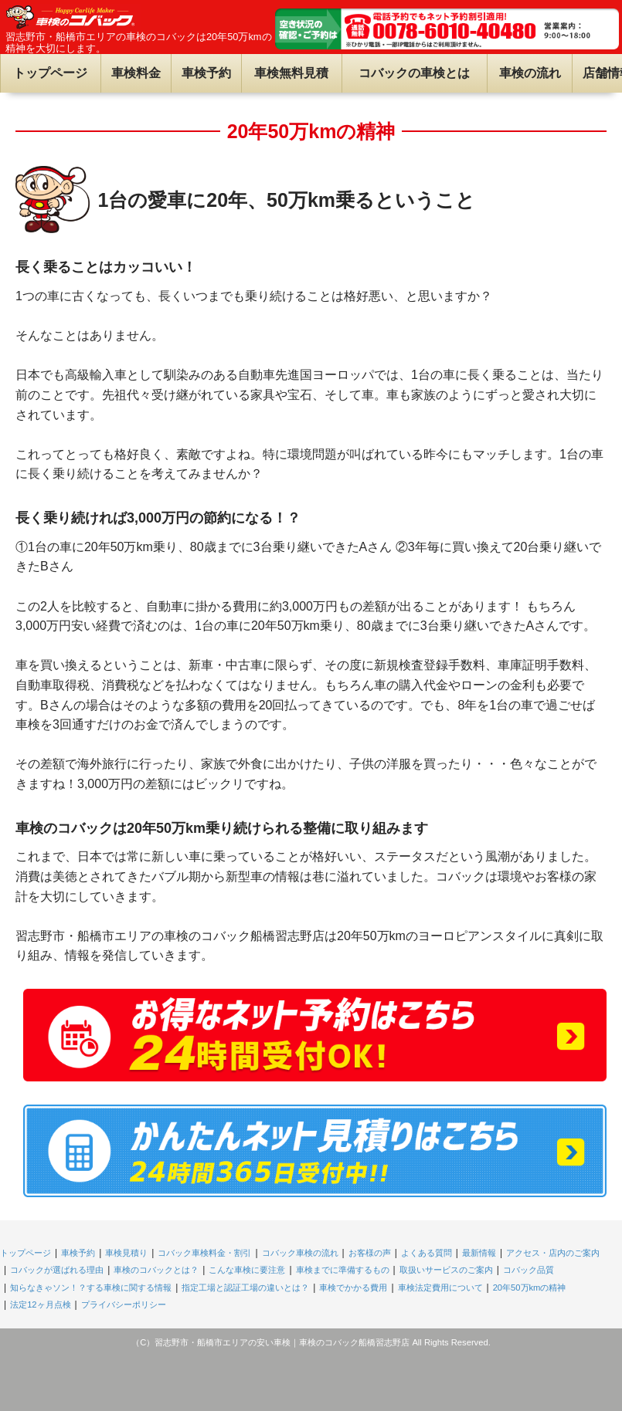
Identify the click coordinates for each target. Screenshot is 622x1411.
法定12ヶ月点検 (40, 1304)
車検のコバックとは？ (156, 1269)
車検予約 (206, 73)
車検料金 (136, 73)
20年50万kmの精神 (529, 1287)
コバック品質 (528, 1269)
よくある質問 (426, 1252)
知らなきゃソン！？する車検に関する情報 (91, 1287)
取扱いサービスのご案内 (446, 1269)
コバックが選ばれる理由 (57, 1269)
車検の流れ (530, 73)
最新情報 (479, 1252)
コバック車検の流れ (300, 1252)
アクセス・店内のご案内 (553, 1252)
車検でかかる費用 (353, 1287)
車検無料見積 (291, 73)
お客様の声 (369, 1252)
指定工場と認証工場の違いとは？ (245, 1287)
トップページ (50, 73)
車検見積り (126, 1252)
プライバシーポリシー (123, 1304)
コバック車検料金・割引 (204, 1252)
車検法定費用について (440, 1287)
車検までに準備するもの (342, 1269)
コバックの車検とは (414, 73)
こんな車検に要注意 (247, 1269)
